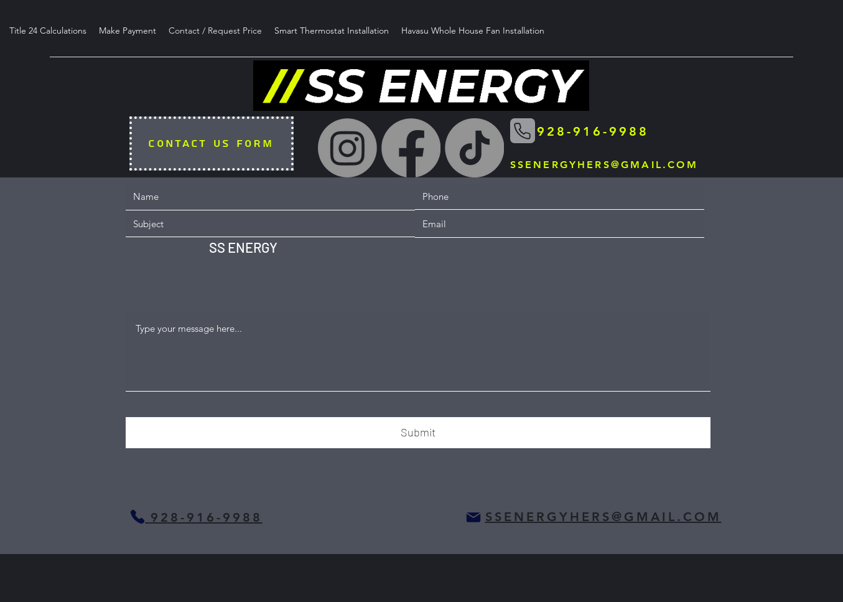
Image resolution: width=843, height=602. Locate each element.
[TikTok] (474, 147)
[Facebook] (410, 147)
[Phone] (522, 130)
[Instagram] (347, 147)
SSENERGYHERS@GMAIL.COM (604, 165)
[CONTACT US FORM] (211, 143)
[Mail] (473, 517)
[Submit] (418, 432)
